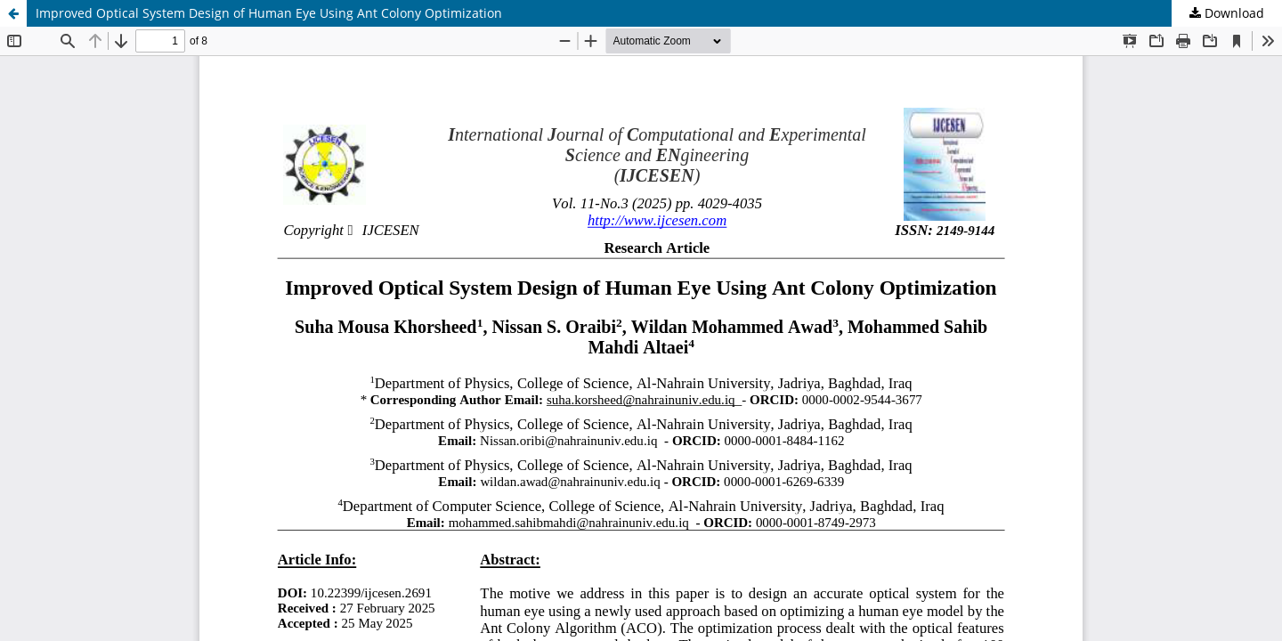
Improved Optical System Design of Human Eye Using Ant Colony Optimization (269, 12)
